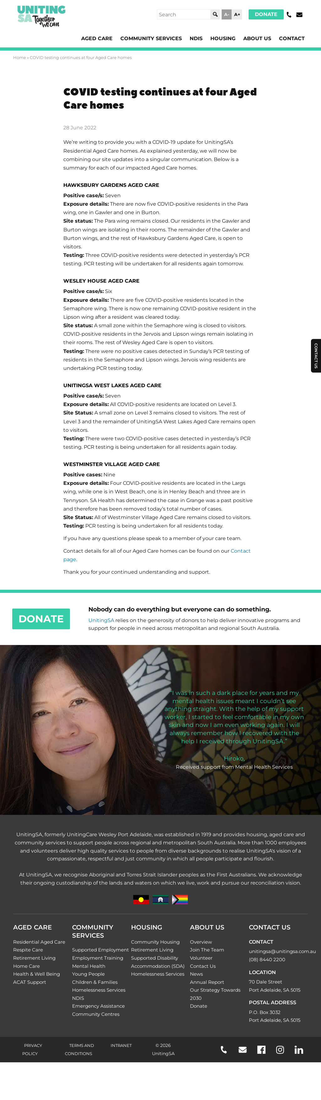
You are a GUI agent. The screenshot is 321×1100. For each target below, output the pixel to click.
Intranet (121, 1045)
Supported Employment (100, 950)
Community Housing (155, 942)
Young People (88, 974)
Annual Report (207, 982)
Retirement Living (34, 958)
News (196, 974)
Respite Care (28, 950)
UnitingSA (101, 620)
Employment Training (97, 958)
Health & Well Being (36, 974)
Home (19, 57)
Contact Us (203, 966)
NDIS (196, 38)
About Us (257, 38)
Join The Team (207, 950)
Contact (292, 38)
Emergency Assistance (98, 1006)
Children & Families (95, 982)
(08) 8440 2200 (267, 959)
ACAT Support (29, 982)
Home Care (26, 966)
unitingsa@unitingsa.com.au (282, 951)
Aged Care (97, 38)
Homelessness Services (98, 990)
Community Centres (95, 1014)
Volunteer (201, 958)
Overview (201, 942)
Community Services (151, 38)
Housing (222, 38)
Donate (266, 14)
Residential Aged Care (39, 942)
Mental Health (88, 966)
